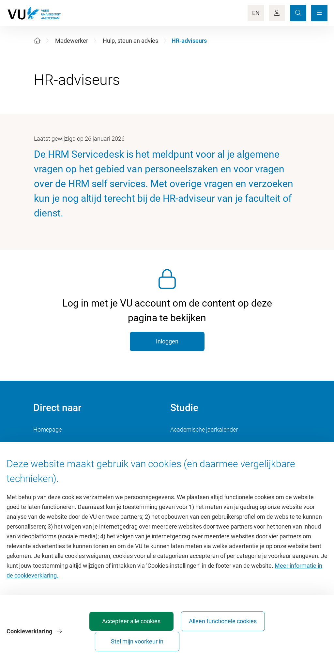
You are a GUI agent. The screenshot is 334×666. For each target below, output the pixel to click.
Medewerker (71, 40)
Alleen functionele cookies (218, 638)
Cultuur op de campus (61, 444)
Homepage (47, 429)
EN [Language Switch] (256, 12)
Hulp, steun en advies (130, 40)
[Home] (37, 40)
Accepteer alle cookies (145, 638)
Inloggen (167, 341)
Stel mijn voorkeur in (290, 638)
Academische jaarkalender (204, 429)
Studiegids (183, 444)
